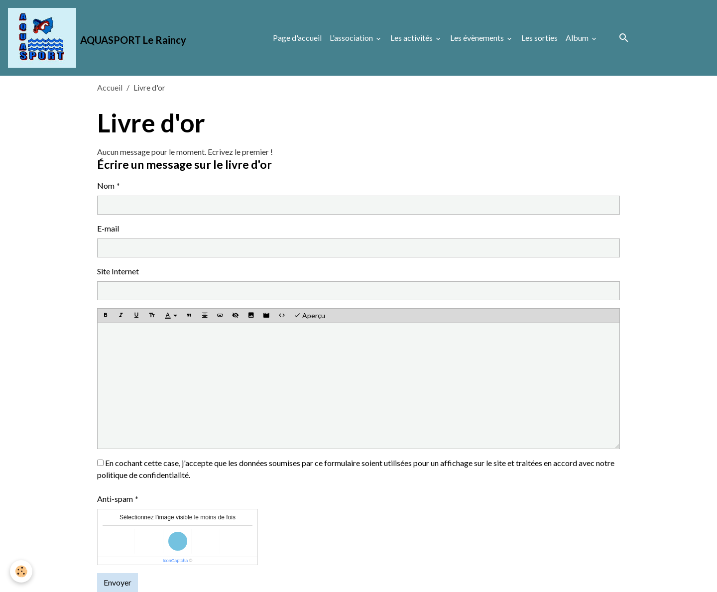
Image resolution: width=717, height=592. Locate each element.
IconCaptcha (175, 560)
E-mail (108, 228)
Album (578, 37)
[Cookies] (21, 571)
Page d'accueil (297, 37)
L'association (352, 37)
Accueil (109, 87)
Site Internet (118, 271)
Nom (106, 185)
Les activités (412, 37)
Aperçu (309, 315)
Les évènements (477, 37)
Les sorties (539, 37)
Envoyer (117, 582)
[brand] (97, 38)
